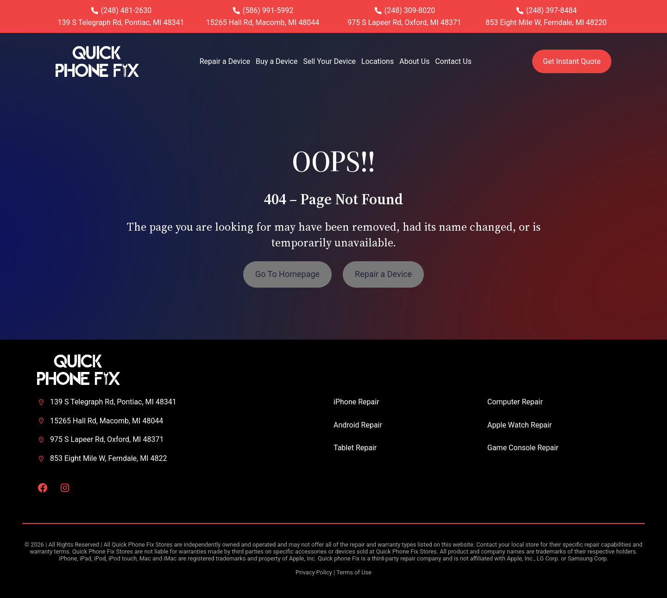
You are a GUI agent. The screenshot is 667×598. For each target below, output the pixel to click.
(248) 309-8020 (409, 10)
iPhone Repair (356, 401)
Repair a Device (383, 274)
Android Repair (358, 425)
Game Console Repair (523, 447)
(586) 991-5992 (268, 10)
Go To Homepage (287, 274)
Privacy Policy (314, 572)
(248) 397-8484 (551, 10)
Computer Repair (515, 401)
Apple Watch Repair (519, 425)
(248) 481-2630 (126, 10)
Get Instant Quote (572, 61)
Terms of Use (353, 572)
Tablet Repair (355, 447)
